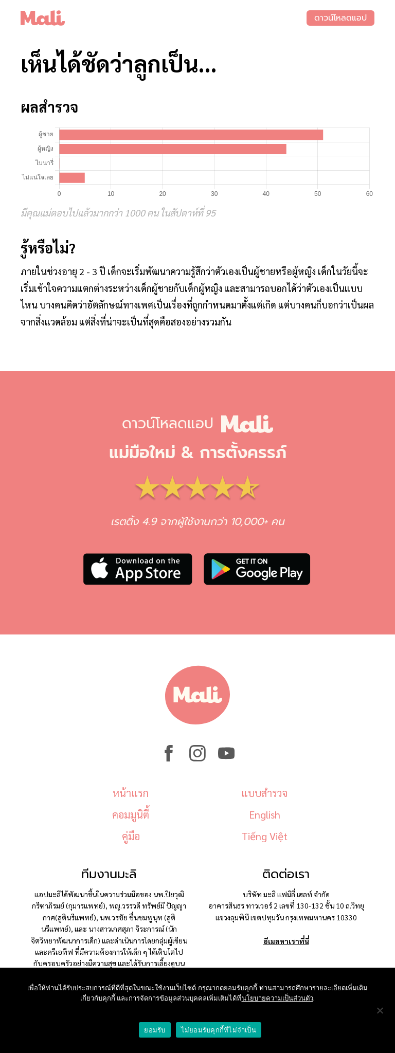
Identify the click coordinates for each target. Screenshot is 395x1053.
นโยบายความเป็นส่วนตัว (277, 998)
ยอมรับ (154, 1030)
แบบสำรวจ (264, 793)
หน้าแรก (131, 793)
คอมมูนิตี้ (130, 814)
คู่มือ (131, 836)
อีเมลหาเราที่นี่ (286, 941)
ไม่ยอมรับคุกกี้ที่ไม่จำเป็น (218, 1030)
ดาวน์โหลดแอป (340, 18)
